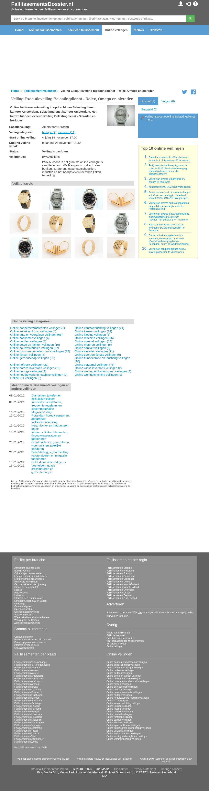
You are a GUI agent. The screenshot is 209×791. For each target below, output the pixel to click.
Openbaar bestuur (23, 609)
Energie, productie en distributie (31, 576)
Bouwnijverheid (22, 570)
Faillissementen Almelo (26, 670)
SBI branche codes (116, 643)
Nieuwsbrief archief (24, 647)
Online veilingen (116, 30)
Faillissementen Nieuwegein (29, 722)
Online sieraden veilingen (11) (94, 351)
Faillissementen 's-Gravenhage (30, 662)
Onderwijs (19, 603)
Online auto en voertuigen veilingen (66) (36, 334)
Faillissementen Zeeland (119, 595)
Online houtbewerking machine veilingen (127, 697)
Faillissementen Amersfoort (28, 675)
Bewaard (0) (149, 109)
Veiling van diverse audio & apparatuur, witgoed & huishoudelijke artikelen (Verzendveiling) (169, 206)
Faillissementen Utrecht (118, 592)
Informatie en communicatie (28, 598)
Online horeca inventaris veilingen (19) (35, 368)
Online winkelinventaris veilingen (123, 733)
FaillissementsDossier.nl (42, 4)
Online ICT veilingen (117, 700)
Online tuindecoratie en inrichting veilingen (128, 728)
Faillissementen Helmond (27, 708)
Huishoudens (21, 592)
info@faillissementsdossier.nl (50, 769)
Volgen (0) (168, 101)
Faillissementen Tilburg (26, 730)
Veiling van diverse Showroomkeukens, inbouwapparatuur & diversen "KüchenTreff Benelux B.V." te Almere (169, 216)
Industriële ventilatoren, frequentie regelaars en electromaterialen (46, 405)
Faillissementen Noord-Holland (122, 587)
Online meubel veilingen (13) (93, 341)
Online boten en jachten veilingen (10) (35, 344)
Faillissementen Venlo (25, 736)
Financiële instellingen (26, 581)
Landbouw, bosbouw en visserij (30, 601)
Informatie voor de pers (26, 645)
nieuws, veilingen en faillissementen (166, 758)
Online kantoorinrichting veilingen (123, 703)
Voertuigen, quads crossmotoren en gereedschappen (43, 469)
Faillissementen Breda (26, 686)
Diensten (156, 30)
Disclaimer (121, 769)
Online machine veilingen (119, 711)
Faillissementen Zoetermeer (29, 739)
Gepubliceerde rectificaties (120, 638)
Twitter (65, 758)
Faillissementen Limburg (119, 581)
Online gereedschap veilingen (122, 686)
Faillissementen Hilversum (28, 714)
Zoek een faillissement (83, 30)
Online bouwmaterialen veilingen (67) (34, 348)
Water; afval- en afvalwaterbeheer (32, 617)
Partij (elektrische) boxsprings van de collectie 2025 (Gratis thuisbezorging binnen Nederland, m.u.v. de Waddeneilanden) (168, 169)
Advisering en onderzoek (27, 568)
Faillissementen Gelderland (120, 576)
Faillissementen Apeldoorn (28, 681)
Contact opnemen (23, 636)
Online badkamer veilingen (120, 670)
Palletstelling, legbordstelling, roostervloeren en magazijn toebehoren (50, 455)
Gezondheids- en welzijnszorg (30, 584)
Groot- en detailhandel (26, 587)
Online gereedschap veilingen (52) (32, 358)
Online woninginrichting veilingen (123, 739)
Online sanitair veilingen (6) (92, 348)
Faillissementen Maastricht (28, 719)
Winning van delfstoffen (26, 620)
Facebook (127, 758)
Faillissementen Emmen (26, 697)
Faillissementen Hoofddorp (28, 717)
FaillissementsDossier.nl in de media (33, 639)
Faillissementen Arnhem (26, 684)
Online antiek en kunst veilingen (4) (33, 331)
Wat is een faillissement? (119, 632)
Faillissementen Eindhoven (28, 695)
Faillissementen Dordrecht (28, 692)
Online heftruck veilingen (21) (29, 364)
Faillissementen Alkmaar (27, 667)
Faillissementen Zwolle (26, 741)
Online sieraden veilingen (119, 722)
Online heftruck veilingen (119, 689)
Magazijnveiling (41, 412)
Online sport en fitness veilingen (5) (98, 354)
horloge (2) (49, 132)
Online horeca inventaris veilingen (124, 692)
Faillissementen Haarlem (27, 706)
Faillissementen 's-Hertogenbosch (32, 664)
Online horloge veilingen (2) (28, 371)
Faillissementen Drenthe (119, 568)
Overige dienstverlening (26, 612)
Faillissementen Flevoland (120, 570)
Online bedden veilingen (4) (28, 341)
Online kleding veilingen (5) (92, 334)
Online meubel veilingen (119, 714)
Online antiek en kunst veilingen (123, 664)
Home (19, 30)
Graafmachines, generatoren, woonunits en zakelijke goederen (50, 445)
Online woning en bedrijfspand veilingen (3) (103, 371)
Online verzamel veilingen (119, 730)
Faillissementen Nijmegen (27, 725)
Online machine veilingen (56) (94, 338)
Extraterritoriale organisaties (29, 579)
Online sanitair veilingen (118, 719)
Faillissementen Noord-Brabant (122, 584)
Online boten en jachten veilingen (123, 675)
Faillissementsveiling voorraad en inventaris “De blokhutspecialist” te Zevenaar (167, 227)
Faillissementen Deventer (27, 689)
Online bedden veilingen (119, 673)
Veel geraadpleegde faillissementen (125, 641)
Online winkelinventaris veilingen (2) (98, 368)
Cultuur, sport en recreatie (27, 573)
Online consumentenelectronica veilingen (127, 681)
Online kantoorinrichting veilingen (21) (99, 328)
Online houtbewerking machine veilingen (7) (39, 374)
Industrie (18, 595)
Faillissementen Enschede (28, 700)
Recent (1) (148, 101)
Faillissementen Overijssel (120, 590)
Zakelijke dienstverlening (27, 623)
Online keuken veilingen (118, 706)
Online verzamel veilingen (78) (95, 364)
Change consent (171, 769)
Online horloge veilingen (119, 695)
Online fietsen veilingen (118, 684)
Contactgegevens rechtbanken (30, 642)
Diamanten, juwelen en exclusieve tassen (46, 397)
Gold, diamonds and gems (48, 462)
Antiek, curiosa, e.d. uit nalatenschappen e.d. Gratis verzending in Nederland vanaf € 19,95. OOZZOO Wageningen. (170, 195)
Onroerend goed (22, 606)
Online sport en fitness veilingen (123, 725)
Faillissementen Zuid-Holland (121, 598)
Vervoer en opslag (23, 614)
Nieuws (139, 30)
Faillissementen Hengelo (27, 711)
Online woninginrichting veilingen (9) (98, 374)
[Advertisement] (72, 289)
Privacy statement (144, 769)
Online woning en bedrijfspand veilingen (127, 736)
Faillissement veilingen (40, 90)
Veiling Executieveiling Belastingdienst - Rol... (170, 118)
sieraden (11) (66, 132)
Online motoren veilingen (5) (93, 344)
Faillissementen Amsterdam (28, 678)
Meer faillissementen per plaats (30, 747)
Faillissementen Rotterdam (28, 728)
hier (140, 612)
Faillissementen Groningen (120, 579)
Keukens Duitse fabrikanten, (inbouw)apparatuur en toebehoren (49, 435)
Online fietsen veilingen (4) (27, 354)
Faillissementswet (115, 635)
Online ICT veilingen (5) (25, 378)
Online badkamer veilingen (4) (30, 338)
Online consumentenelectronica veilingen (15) (40, 351)
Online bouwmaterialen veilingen (123, 678)
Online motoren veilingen (119, 717)
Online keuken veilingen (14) (93, 331)
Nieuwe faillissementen (45, 30)
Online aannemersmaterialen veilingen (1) (37, 328)
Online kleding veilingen (118, 708)
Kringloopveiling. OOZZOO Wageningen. (170, 187)
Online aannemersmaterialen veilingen (126, 662)
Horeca (18, 590)
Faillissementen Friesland (119, 573)
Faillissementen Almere (26, 673)
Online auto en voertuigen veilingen (124, 667)
